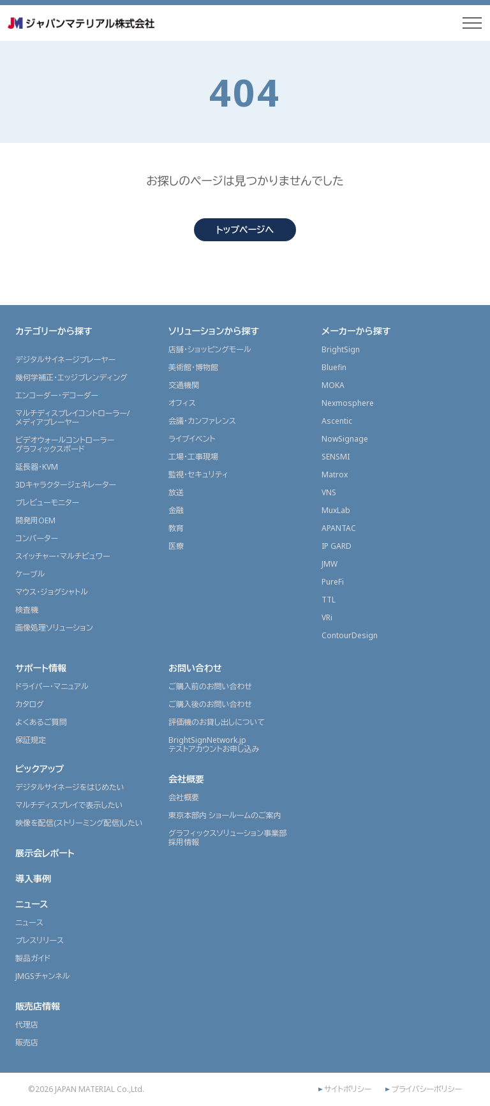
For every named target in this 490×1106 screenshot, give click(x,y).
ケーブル (30, 574)
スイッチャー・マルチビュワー (62, 556)
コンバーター (36, 538)
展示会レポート (45, 853)
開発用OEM (35, 520)
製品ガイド (32, 958)
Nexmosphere (348, 403)
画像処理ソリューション (54, 627)
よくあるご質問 (41, 722)
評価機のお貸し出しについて (216, 722)
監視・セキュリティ (198, 474)
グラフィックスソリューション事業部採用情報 (227, 838)
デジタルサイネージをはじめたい (69, 787)
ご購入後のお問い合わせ (210, 704)
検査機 (26, 609)
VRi (327, 617)
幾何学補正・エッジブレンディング (71, 377)
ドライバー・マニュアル (52, 686)
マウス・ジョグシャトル (51, 592)
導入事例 (33, 878)
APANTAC (339, 528)
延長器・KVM (36, 466)
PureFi (333, 581)
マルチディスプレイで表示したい (69, 805)
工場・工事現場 (193, 456)
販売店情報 (37, 1006)
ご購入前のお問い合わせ (210, 686)
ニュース (31, 904)
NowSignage (345, 438)
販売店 (26, 1042)
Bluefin (334, 367)
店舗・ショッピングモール (209, 349)
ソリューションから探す (213, 331)
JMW (330, 563)
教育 (176, 528)
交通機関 (183, 385)
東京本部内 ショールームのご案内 (224, 815)
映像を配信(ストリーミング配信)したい (79, 823)
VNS (329, 492)
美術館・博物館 (193, 367)
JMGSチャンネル (42, 976)
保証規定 (30, 740)
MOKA (333, 385)
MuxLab (336, 510)
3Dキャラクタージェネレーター (65, 484)
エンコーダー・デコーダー (56, 395)
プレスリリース (39, 940)
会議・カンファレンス (202, 420)
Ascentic (337, 420)
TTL (329, 599)
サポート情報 (40, 668)
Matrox (335, 474)
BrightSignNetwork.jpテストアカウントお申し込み (213, 744)
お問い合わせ (195, 668)
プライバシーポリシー (426, 1089)
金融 (176, 510)
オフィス (182, 403)
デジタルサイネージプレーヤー (65, 359)
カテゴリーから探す (54, 331)
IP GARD (337, 546)
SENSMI (336, 456)
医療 (176, 546)
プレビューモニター (47, 502)
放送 (176, 492)
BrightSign (341, 349)
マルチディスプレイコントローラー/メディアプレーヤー (72, 418)
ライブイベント (191, 438)
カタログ (29, 704)
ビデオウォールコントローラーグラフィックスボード (64, 444)
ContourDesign (350, 635)
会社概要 (186, 779)
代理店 (26, 1024)
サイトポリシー (347, 1089)
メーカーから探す (356, 331)
